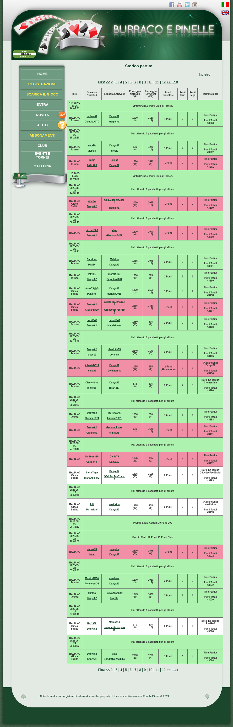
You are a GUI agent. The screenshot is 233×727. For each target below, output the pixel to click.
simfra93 (114, 432)
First (101, 82)
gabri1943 (114, 320)
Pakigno (92, 293)
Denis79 (114, 456)
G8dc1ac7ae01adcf (114, 477)
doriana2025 (114, 293)
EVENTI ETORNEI (42, 155)
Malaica (114, 259)
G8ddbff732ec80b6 (114, 659)
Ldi (92, 504)
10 (150, 82)
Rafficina (114, 208)
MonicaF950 (92, 578)
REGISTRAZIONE (42, 84)
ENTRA (43, 104)
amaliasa (114, 578)
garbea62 (92, 116)
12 (164, 82)
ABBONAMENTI (42, 135)
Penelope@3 (92, 583)
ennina (92, 593)
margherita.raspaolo (114, 628)
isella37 (91, 370)
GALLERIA (42, 166)
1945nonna (114, 370)
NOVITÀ (42, 115)
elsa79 (92, 145)
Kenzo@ (92, 659)
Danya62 (114, 116)
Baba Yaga (92, 472)
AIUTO (42, 125)
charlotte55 (114, 349)
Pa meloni (92, 509)
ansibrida (114, 504)
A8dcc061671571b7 (114, 311)
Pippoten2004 (114, 279)
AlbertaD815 (92, 365)
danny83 (92, 549)
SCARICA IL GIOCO (43, 94)
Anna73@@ (92, 288)
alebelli (92, 150)
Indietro (204, 74)
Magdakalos (114, 325)
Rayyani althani (114, 593)
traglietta (114, 121)
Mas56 (92, 264)
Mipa (114, 230)
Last (175, 82)
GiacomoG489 (114, 235)
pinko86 (92, 388)
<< (108, 82)
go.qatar (114, 549)
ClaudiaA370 (92, 121)
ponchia (114, 354)
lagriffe (114, 598)
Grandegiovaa (114, 427)
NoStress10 (91, 456)
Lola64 (114, 160)
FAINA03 (92, 165)
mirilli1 (92, 274)
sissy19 (91, 354)
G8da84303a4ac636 (114, 303)
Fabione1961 (114, 418)
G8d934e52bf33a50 (114, 201)
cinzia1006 (92, 230)
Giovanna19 (92, 309)
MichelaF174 (92, 418)
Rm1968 (91, 623)
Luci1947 (92, 320)
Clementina (92, 382)
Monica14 (114, 622)
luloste (114, 150)
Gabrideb (92, 259)
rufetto (92, 201)
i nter (92, 554)
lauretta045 (114, 413)
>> (169, 82)
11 (157, 82)
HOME (42, 74)
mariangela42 (91, 478)
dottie (92, 160)
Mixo (114, 654)
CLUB (42, 146)
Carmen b (91, 462)
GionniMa (92, 432)
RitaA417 (114, 388)
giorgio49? (114, 274)
